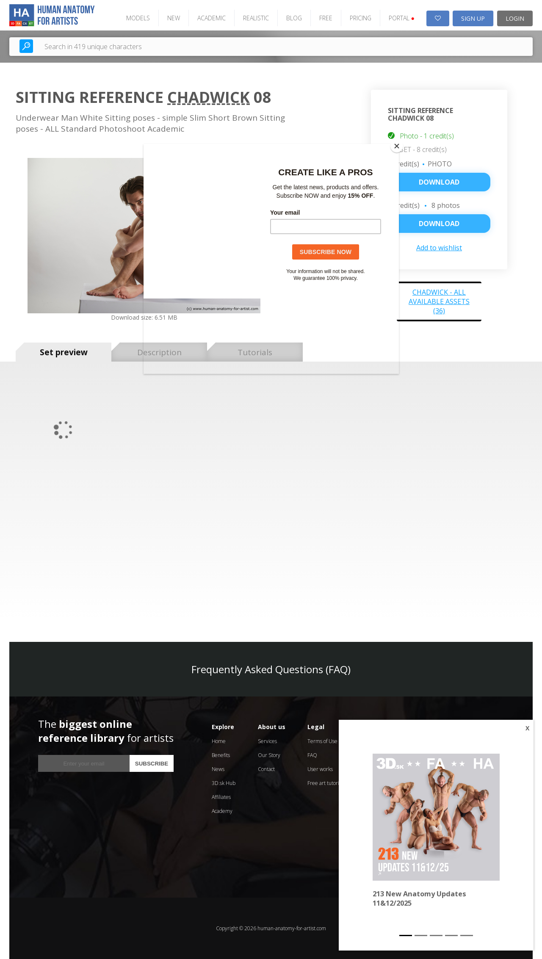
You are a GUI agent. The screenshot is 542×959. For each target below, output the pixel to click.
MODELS (138, 18)
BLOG (294, 18)
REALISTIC (256, 18)
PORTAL (402, 18)
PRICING (360, 18)
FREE (325, 18)
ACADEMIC (211, 18)
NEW (173, 18)
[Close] (396, 146)
